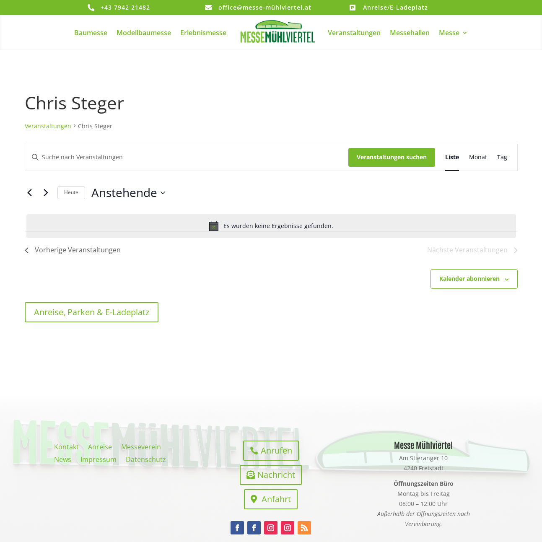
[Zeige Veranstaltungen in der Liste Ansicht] (452, 157)
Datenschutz (146, 460)
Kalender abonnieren (469, 279)
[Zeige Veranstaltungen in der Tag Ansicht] (502, 157)
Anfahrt (276, 499)
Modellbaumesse (144, 32)
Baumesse (90, 32)
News (62, 460)
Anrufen (276, 450)
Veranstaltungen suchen (392, 157)
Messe (449, 32)
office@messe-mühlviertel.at (264, 7)
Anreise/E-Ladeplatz (395, 7)
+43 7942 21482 (125, 7)
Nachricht (276, 474)
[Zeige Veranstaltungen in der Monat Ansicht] (478, 157)
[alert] (271, 226)
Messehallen (410, 32)
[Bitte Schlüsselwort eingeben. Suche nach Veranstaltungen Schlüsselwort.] (186, 157)
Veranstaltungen (354, 32)
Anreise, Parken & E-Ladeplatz (91, 312)
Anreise (100, 447)
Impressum (98, 460)
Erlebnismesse (203, 32)
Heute (71, 192)
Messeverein (141, 447)
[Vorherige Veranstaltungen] (30, 193)
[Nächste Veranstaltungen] (46, 193)
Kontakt (66, 447)
